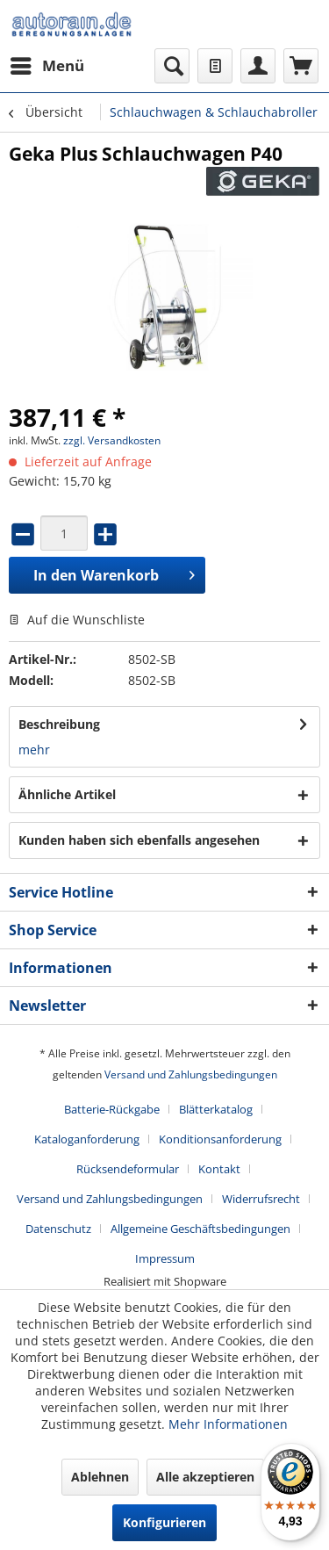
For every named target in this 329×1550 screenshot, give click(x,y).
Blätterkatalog (216, 1109)
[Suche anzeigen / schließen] (172, 65)
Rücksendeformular (127, 1169)
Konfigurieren (164, 1522)
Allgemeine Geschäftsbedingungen (200, 1228)
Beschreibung (59, 724)
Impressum (165, 1258)
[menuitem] (46, 65)
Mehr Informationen (228, 1424)
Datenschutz (58, 1228)
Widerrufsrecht (261, 1199)
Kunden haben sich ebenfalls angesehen (139, 840)
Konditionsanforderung (220, 1139)
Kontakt (219, 1169)
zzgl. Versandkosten (112, 440)
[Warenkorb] (300, 65)
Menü (47, 64)
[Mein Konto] (257, 65)
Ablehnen (100, 1476)
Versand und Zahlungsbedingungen (190, 1074)
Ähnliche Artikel (67, 794)
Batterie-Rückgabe (112, 1109)
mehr (34, 749)
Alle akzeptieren (205, 1476)
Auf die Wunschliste (77, 619)
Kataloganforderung (86, 1139)
